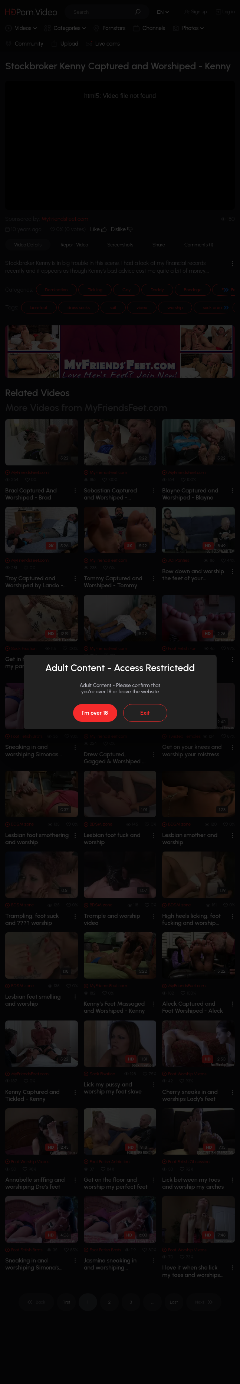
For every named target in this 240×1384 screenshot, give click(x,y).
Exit (144, 713)
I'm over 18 (95, 713)
